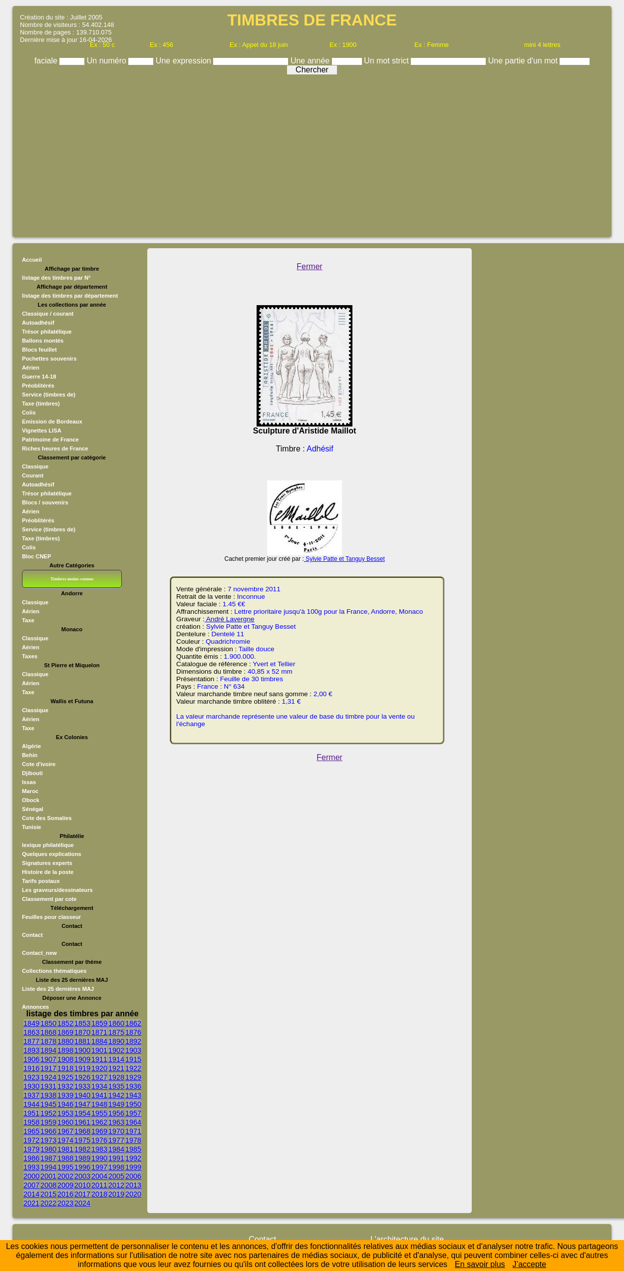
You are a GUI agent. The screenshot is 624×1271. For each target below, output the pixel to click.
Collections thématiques (54, 971)
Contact (32, 935)
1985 (133, 1149)
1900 (82, 1050)
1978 (133, 1140)
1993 (31, 1167)
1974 (65, 1140)
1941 (99, 1095)
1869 (65, 1032)
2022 (48, 1203)
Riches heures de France (55, 448)
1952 (48, 1113)
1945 (48, 1104)
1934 (99, 1086)
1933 (82, 1086)
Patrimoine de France (50, 439)
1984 (116, 1149)
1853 (82, 1023)
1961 (82, 1122)
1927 (99, 1077)
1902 (116, 1050)
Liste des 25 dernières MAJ (58, 989)
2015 (48, 1194)
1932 (65, 1086)
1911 (99, 1059)
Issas (29, 782)
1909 (82, 1059)
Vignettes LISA (41, 430)
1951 (31, 1113)
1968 (82, 1131)
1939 (65, 1095)
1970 (116, 1131)
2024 (82, 1203)
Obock (30, 800)
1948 (99, 1104)
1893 (31, 1050)
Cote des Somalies (46, 818)
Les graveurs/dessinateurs (57, 890)
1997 (99, 1167)
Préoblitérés (38, 386)
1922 (133, 1068)
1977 (116, 1140)
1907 (48, 1059)
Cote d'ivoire (38, 764)
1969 (99, 1131)
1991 (116, 1158)
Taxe (28, 620)
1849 (31, 1023)
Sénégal (32, 809)
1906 (31, 1059)
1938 (48, 1095)
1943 (133, 1095)
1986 (31, 1158)
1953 (65, 1113)
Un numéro (108, 60)
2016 (65, 1194)
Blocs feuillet (39, 350)
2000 (31, 1176)
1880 (65, 1041)
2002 (65, 1176)
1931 (48, 1086)
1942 (116, 1095)
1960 (65, 1122)
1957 (133, 1113)
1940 (82, 1095)
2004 (99, 1176)
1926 (82, 1077)
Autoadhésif (38, 323)
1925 (65, 1077)
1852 (65, 1023)
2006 (133, 1176)
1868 (48, 1032)
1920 (99, 1068)
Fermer (309, 266)
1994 (48, 1167)
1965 (31, 1131)
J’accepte (530, 1264)
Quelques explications (51, 854)
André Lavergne (230, 619)
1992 (133, 1158)
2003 (82, 1176)
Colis (28, 413)
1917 (48, 1068)
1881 (82, 1041)
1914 (116, 1059)
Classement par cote (49, 899)
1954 (82, 1113)
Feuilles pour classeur (51, 917)
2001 (48, 1176)
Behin (29, 755)
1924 (48, 1077)
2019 (116, 1194)
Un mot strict (387, 60)
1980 (48, 1149)
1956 (116, 1113)
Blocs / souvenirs (45, 502)
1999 (133, 1167)
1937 (31, 1095)
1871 (99, 1032)
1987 (48, 1158)
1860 (116, 1023)
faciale (47, 60)
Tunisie (31, 827)
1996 (82, 1167)
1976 (99, 1140)
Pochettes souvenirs (49, 359)
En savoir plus (480, 1264)
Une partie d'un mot (524, 60)
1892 (133, 1041)
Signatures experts (47, 863)
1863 (31, 1032)
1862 (133, 1023)
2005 (116, 1176)
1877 (31, 1041)
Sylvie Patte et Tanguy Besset (344, 558)
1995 (65, 1167)
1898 (65, 1050)
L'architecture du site (407, 1239)
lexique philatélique (48, 845)
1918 (65, 1068)
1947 (82, 1104)
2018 (99, 1194)
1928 (116, 1077)
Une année (311, 60)
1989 (82, 1158)
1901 (99, 1050)
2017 (82, 1194)
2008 (48, 1185)
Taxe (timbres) (41, 404)
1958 (31, 1122)
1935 (116, 1086)
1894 (48, 1050)
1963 (116, 1122)
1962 (99, 1122)
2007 (31, 1185)
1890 (116, 1041)
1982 (82, 1149)
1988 (65, 1158)
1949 (116, 1104)
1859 (99, 1023)
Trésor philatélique (46, 332)
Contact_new (39, 953)
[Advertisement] (312, 153)
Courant (32, 475)
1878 (48, 1041)
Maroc (30, 791)
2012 (116, 1185)
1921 (116, 1068)
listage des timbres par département (70, 296)
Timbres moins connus (71, 578)
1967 (65, 1131)
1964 (133, 1122)
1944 (31, 1104)
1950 (133, 1104)
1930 (31, 1086)
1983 (99, 1149)
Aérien (30, 368)
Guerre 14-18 (39, 377)
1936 (133, 1086)
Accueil (32, 260)
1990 (99, 1158)
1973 (48, 1140)
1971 (133, 1131)
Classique (35, 466)
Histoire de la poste (47, 872)
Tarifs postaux (41, 881)
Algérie (31, 746)
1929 (133, 1077)
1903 (133, 1050)
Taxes (29, 656)
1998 (116, 1167)
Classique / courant (47, 314)
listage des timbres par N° (56, 278)
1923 (31, 1077)
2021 (31, 1203)
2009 (65, 1185)
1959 (48, 1122)
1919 (82, 1068)
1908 (65, 1059)
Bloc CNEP (36, 556)
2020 (133, 1194)
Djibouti (32, 773)
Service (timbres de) (48, 395)
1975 (82, 1140)
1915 (133, 1059)
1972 (31, 1140)
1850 (48, 1023)
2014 (31, 1194)
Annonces (35, 1007)
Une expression (185, 60)
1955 (99, 1113)
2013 (133, 1185)
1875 (116, 1032)
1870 (82, 1032)
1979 (31, 1149)
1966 (48, 1131)
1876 (133, 1032)
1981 (65, 1149)
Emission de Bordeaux (52, 421)
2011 (99, 1185)
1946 (65, 1104)
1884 (99, 1041)
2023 (65, 1203)
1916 (31, 1068)
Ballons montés (42, 341)
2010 (82, 1185)
